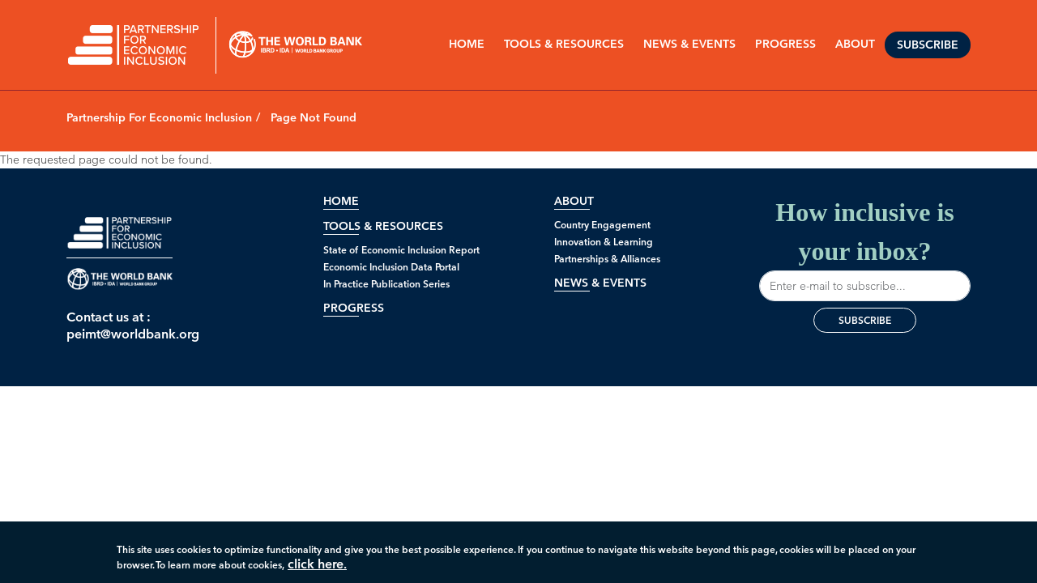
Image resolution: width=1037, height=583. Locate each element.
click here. (317, 567)
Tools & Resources (564, 44)
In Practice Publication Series (386, 284)
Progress (353, 308)
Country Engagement (602, 225)
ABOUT (855, 44)
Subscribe (927, 45)
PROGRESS (785, 44)
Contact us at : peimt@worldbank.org (119, 325)
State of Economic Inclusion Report (401, 250)
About (574, 201)
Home (466, 44)
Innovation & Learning (603, 242)
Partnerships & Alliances (607, 259)
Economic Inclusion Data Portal (391, 267)
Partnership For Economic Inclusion (159, 118)
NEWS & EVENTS (689, 44)
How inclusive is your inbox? (865, 249)
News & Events (600, 283)
